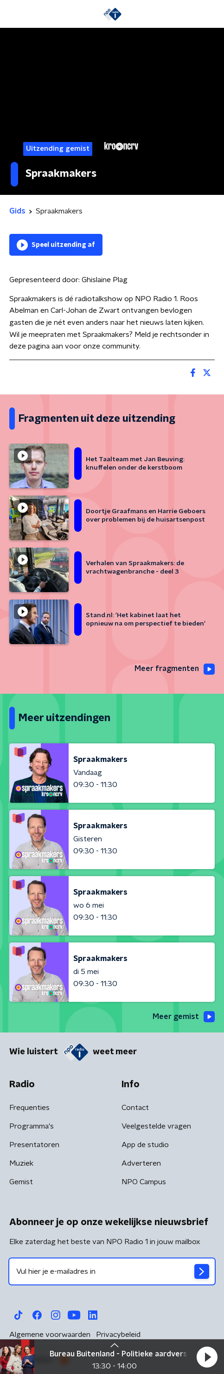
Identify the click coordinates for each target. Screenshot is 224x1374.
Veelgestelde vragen (156, 1126)
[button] (207, 1357)
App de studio (145, 1144)
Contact (135, 1107)
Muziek (21, 1163)
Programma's (31, 1126)
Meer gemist (184, 1016)
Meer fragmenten (174, 669)
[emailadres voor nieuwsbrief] (112, 1271)
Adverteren (141, 1163)
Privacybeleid (118, 1334)
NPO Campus (144, 1182)
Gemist (21, 1182)
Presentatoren (34, 1144)
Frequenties (29, 1107)
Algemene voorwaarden (49, 1334)
